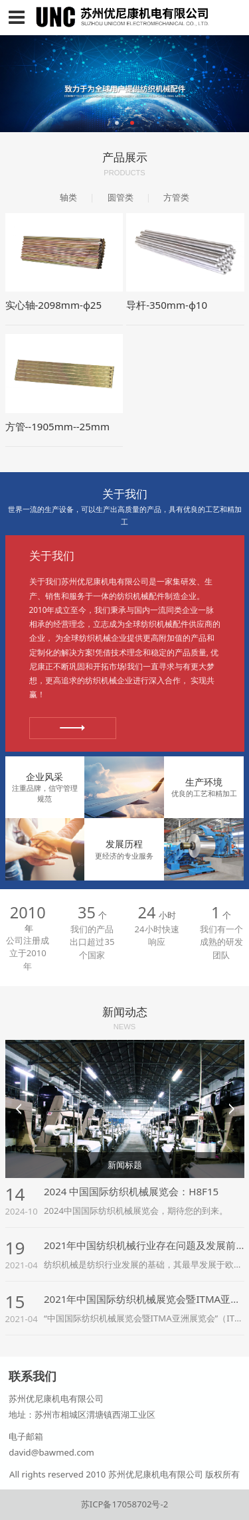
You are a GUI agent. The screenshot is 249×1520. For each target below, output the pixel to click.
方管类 (176, 197)
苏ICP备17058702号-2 (124, 1504)
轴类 (68, 197)
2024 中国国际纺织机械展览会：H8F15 (131, 1191)
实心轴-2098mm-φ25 (53, 304)
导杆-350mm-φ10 (166, 304)
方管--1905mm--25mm (57, 426)
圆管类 (120, 197)
